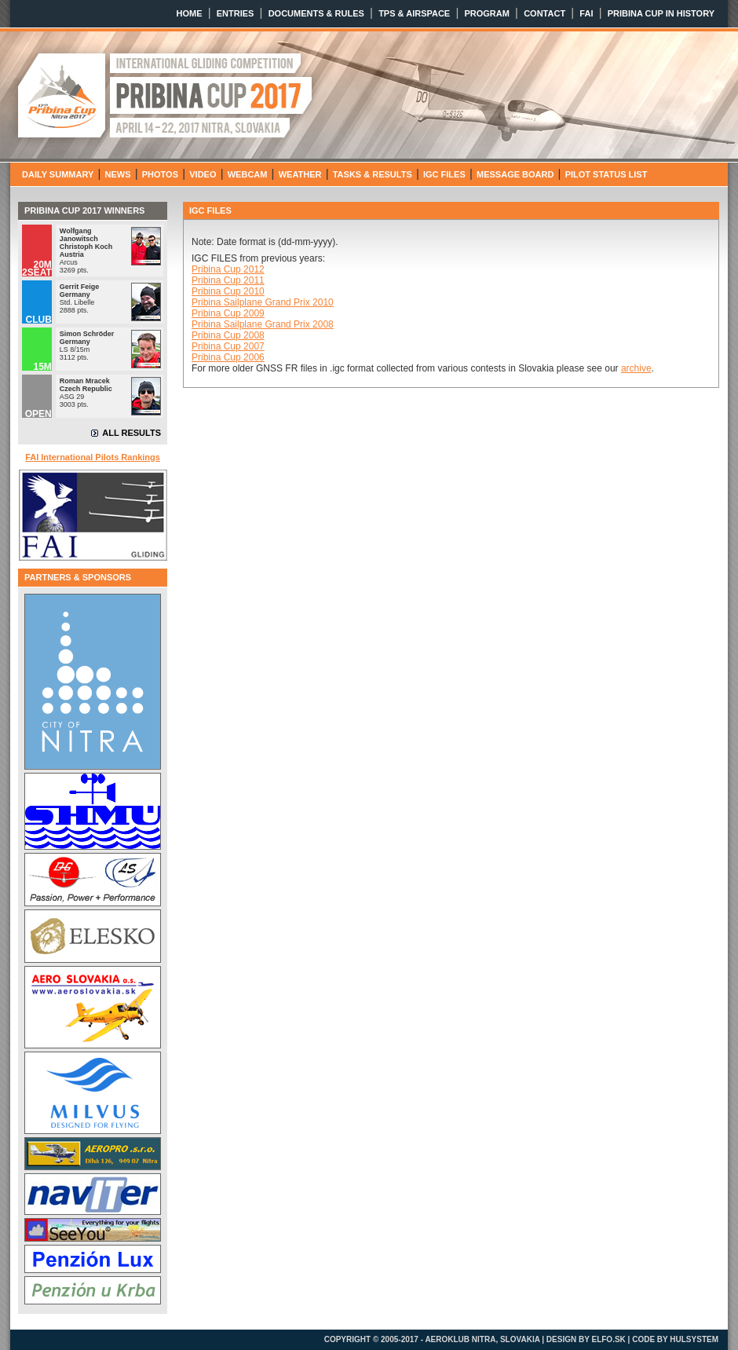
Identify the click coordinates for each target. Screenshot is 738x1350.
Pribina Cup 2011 (228, 280)
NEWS (118, 174)
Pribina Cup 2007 (228, 346)
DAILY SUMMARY (57, 174)
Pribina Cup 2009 (228, 313)
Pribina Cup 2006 (228, 357)
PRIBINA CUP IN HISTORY (661, 13)
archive (636, 368)
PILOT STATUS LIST (606, 174)
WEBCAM (248, 174)
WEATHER (300, 174)
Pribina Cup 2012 (228, 269)
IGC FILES (444, 174)
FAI (586, 13)
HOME (190, 13)
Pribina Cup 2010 (228, 291)
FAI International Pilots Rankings (92, 457)
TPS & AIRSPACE (414, 13)
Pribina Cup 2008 (228, 335)
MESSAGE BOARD (515, 174)
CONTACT (544, 13)
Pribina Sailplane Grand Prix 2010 (263, 302)
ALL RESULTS (131, 432)
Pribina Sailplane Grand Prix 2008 (263, 324)
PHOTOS (160, 174)
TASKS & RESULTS (372, 174)
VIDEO (202, 174)
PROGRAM (486, 13)
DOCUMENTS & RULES (316, 13)
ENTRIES (235, 13)
